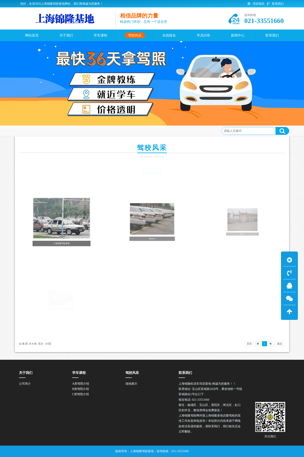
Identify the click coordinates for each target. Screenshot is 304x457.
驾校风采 (51, 130)
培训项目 (256, 3)
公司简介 (25, 383)
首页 (37, 130)
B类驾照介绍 (80, 389)
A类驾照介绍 (80, 383)
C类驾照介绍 (80, 394)
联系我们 (275, 3)
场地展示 (152, 170)
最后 (279, 343)
